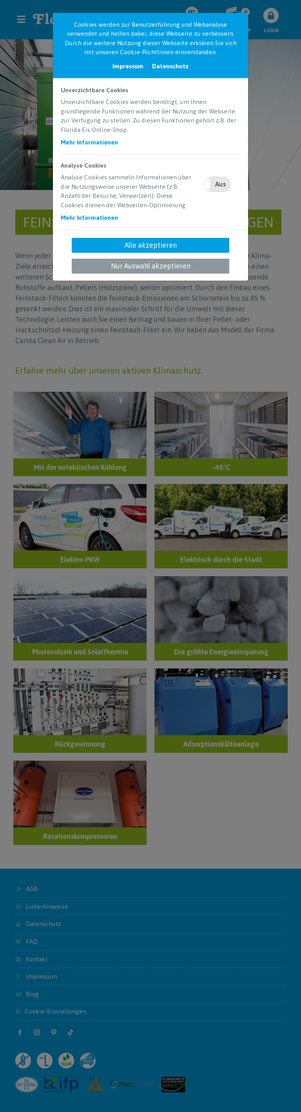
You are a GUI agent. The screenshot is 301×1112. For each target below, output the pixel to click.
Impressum (127, 65)
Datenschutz (170, 65)
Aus (220, 184)
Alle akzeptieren (151, 245)
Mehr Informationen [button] (89, 142)
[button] (217, 184)
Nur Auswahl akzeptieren (150, 266)
